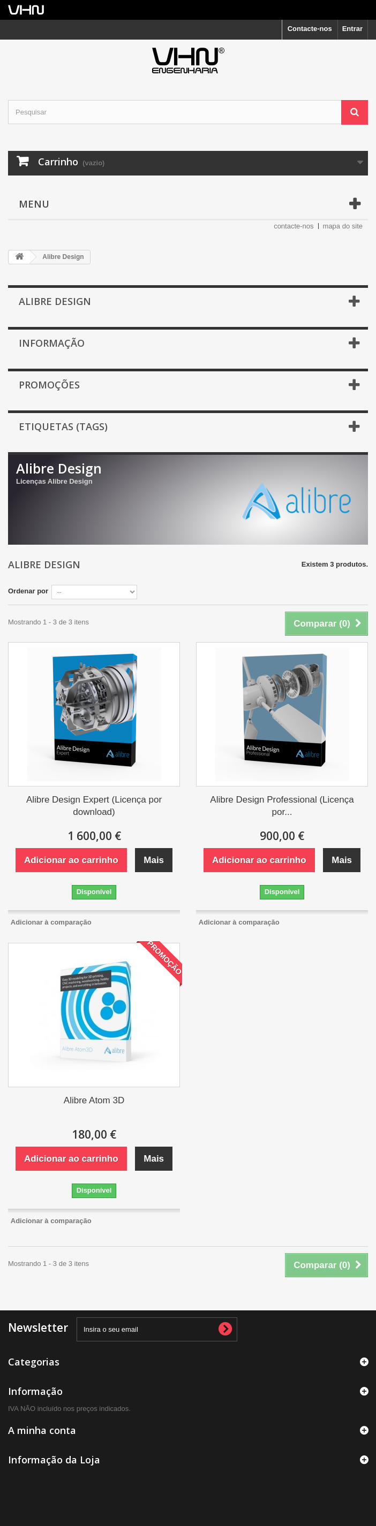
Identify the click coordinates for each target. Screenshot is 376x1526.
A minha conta (42, 1430)
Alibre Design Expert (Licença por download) (94, 806)
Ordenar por (28, 591)
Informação (52, 343)
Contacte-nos (310, 29)
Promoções (49, 384)
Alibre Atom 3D (94, 1100)
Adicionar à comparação (51, 922)
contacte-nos (293, 226)
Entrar (352, 29)
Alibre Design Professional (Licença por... (282, 806)
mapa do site (343, 226)
